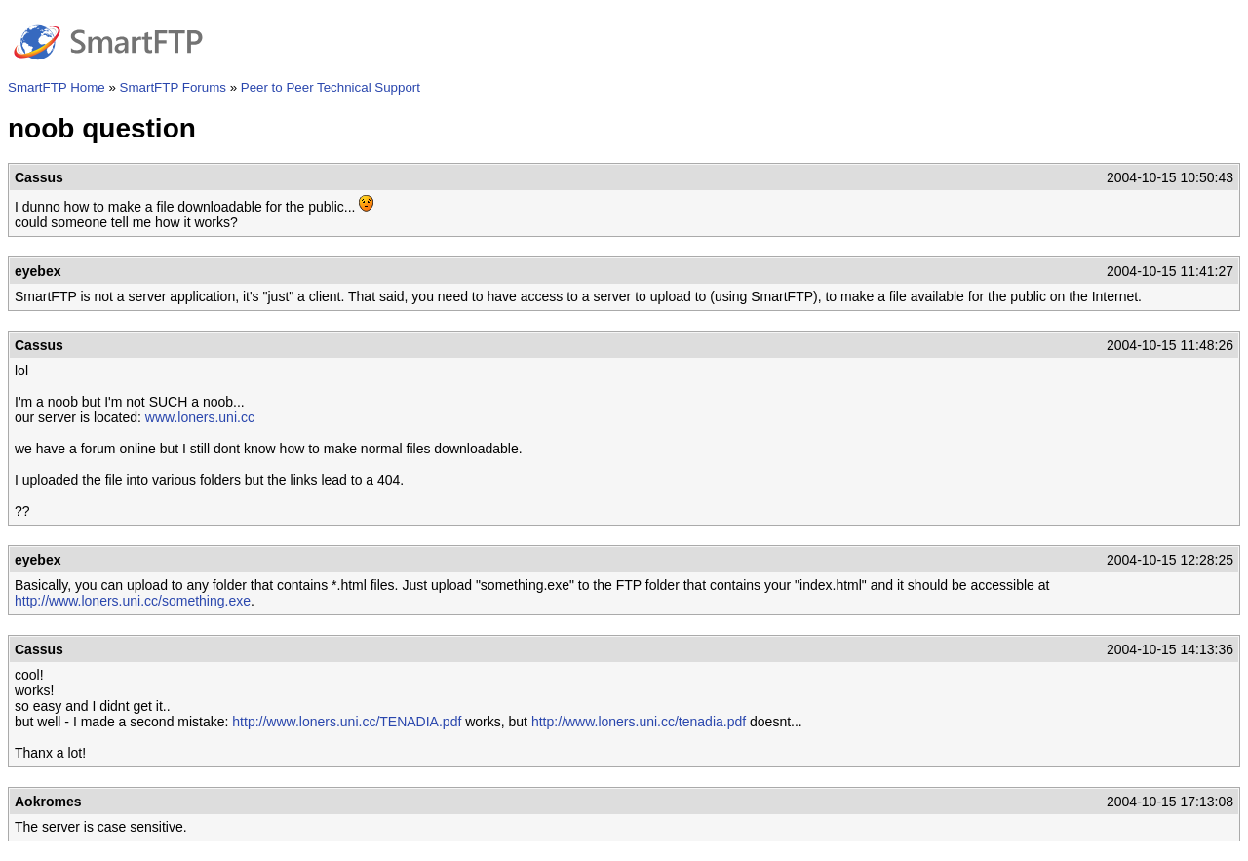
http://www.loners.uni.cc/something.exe (133, 600)
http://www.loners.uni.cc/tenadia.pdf (638, 721)
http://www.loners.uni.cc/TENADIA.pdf (346, 721)
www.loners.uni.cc (199, 417)
